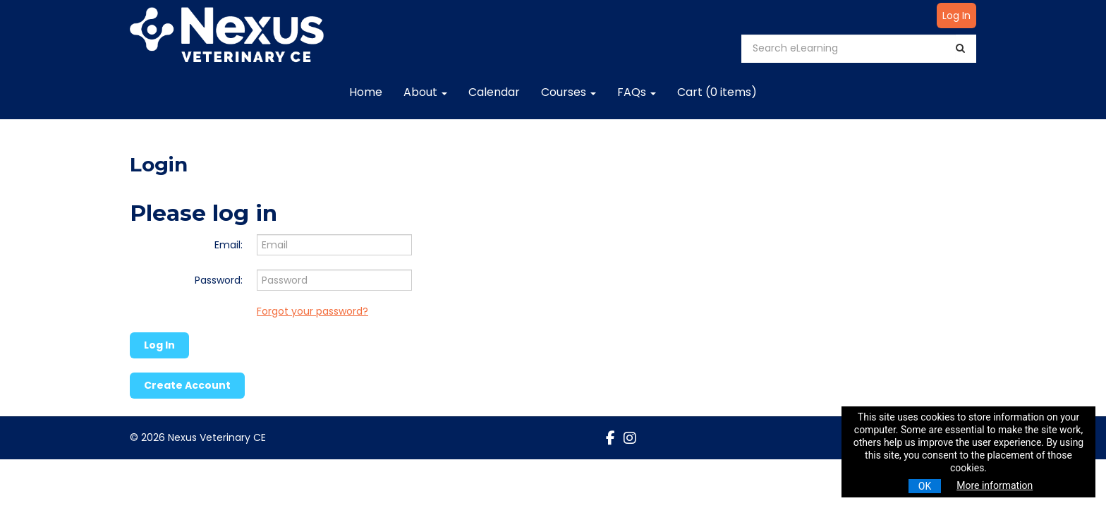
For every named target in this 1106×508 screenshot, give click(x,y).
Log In (956, 15)
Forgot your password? (312, 311)
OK (924, 486)
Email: (228, 245)
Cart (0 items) (717, 92)
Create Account (187, 385)
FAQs (636, 92)
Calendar (494, 92)
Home (365, 92)
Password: (219, 280)
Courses (568, 92)
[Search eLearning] (848, 49)
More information (994, 485)
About (425, 92)
